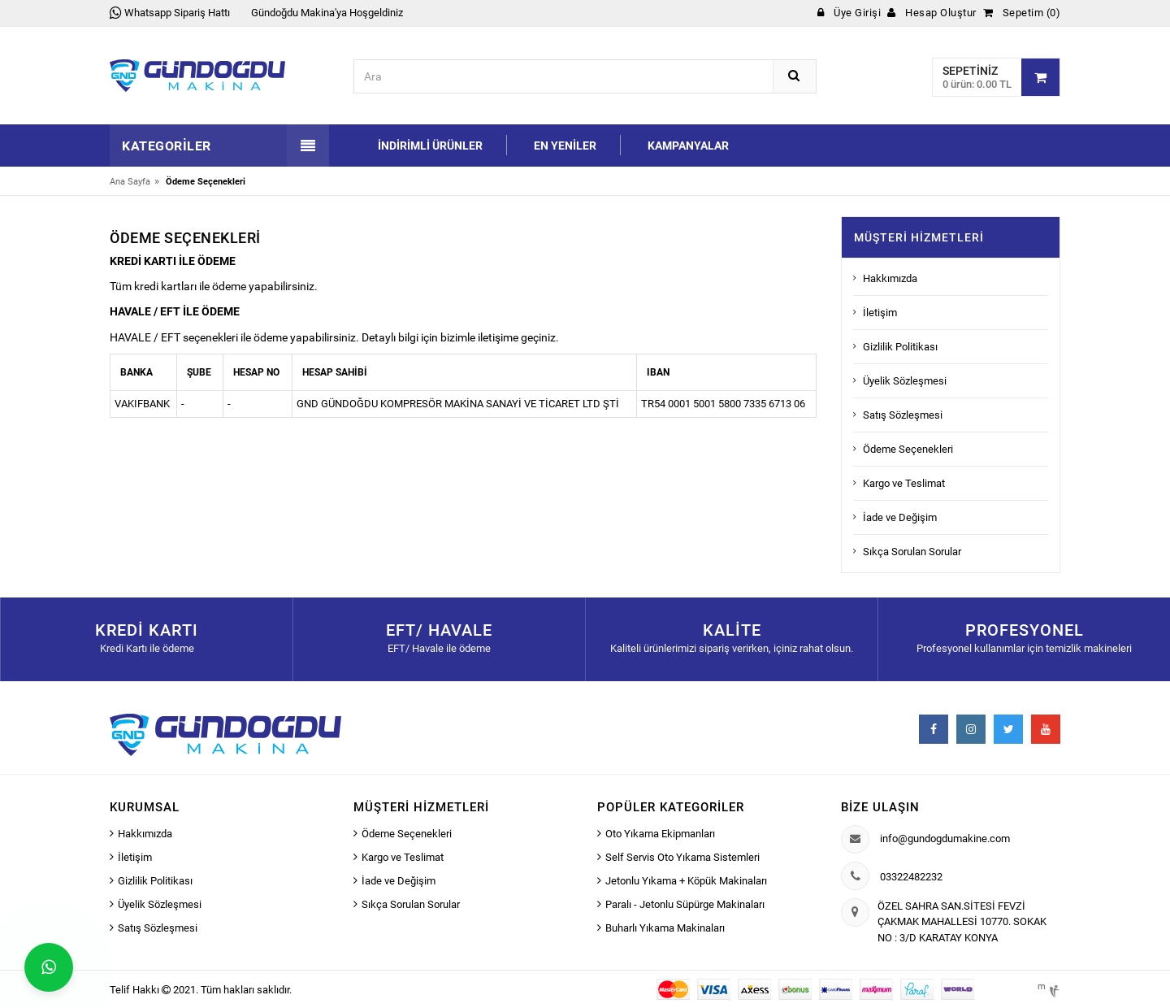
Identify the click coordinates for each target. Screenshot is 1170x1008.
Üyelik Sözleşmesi (905, 381)
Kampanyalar (688, 145)
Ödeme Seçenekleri (908, 449)
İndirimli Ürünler (430, 145)
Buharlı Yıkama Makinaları (665, 928)
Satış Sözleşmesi (902, 415)
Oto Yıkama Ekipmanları (660, 834)
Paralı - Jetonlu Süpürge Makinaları (685, 904)
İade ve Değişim (900, 517)
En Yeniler (565, 145)
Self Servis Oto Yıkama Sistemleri (682, 857)
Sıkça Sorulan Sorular (912, 551)
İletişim (880, 312)
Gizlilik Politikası (900, 347)
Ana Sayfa (130, 181)
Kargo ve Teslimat (904, 483)
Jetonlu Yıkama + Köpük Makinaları (686, 881)
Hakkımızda (890, 278)
